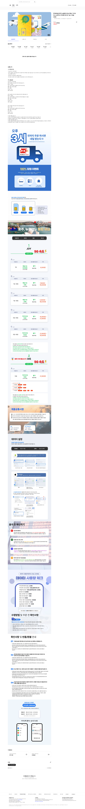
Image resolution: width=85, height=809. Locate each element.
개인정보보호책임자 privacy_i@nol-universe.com (69, 800)
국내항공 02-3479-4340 (45, 800)
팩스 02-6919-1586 (37, 799)
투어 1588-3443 (37, 798)
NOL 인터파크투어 (12, 764)
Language (73, 794)
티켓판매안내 (55, 794)
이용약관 (15, 794)
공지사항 (61, 794)
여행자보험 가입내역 (47, 794)
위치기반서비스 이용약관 (32, 794)
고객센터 (66, 794)
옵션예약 (13, 39)
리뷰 (46, 39)
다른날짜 (48, 43)
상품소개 (24, 39)
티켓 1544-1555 (42, 798)
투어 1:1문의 (37, 801)
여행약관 (40, 794)
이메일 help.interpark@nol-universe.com (47, 799)
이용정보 (35, 39)
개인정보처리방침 (22, 794)
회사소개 (10, 794)
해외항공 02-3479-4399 (38, 800)
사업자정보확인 (20, 799)
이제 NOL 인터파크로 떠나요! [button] (24, 1)
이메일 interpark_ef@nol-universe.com (67, 799)
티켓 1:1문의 (41, 801)
